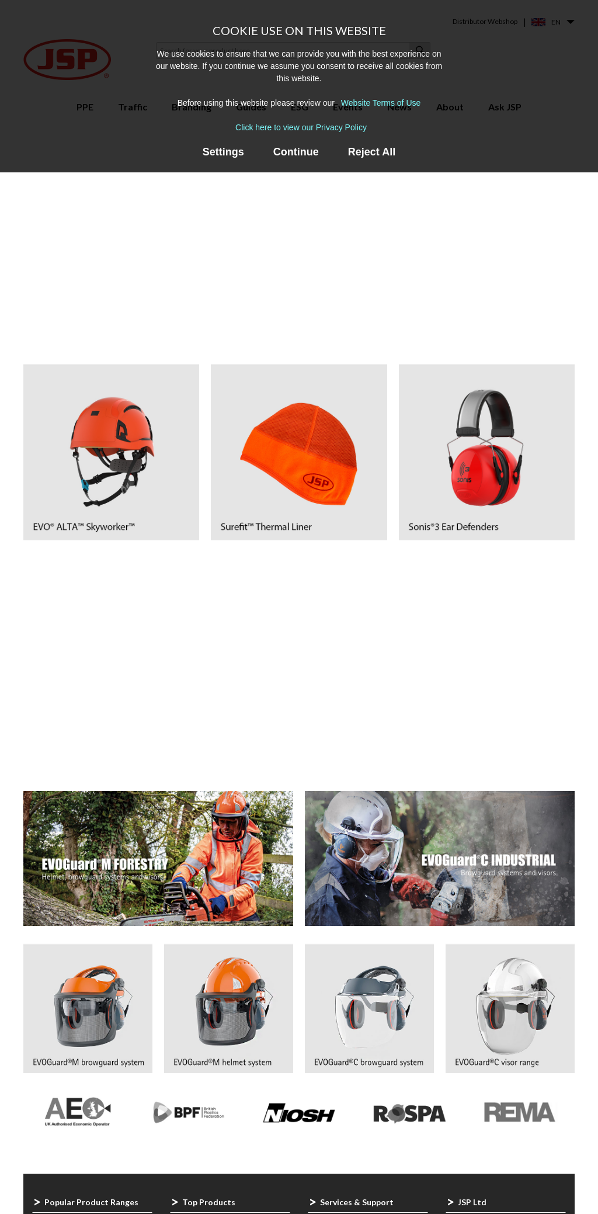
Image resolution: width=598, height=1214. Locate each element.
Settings (223, 152)
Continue (296, 152)
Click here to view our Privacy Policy (301, 127)
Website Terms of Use (380, 102)
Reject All (371, 152)
